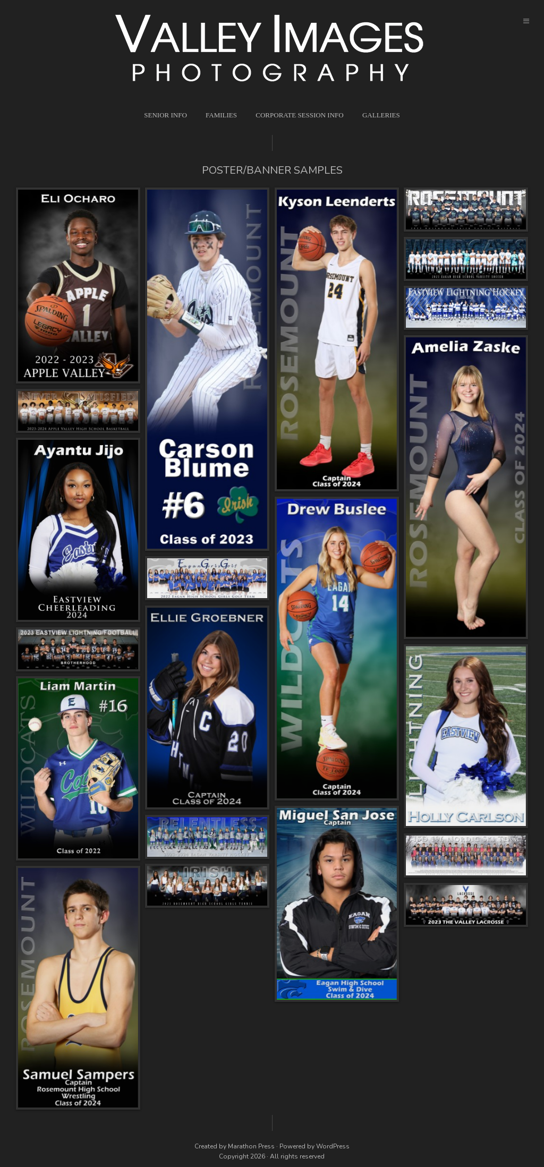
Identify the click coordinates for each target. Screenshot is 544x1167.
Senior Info (165, 115)
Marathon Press (251, 1146)
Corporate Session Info (299, 115)
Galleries (381, 115)
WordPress (333, 1146)
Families (221, 115)
